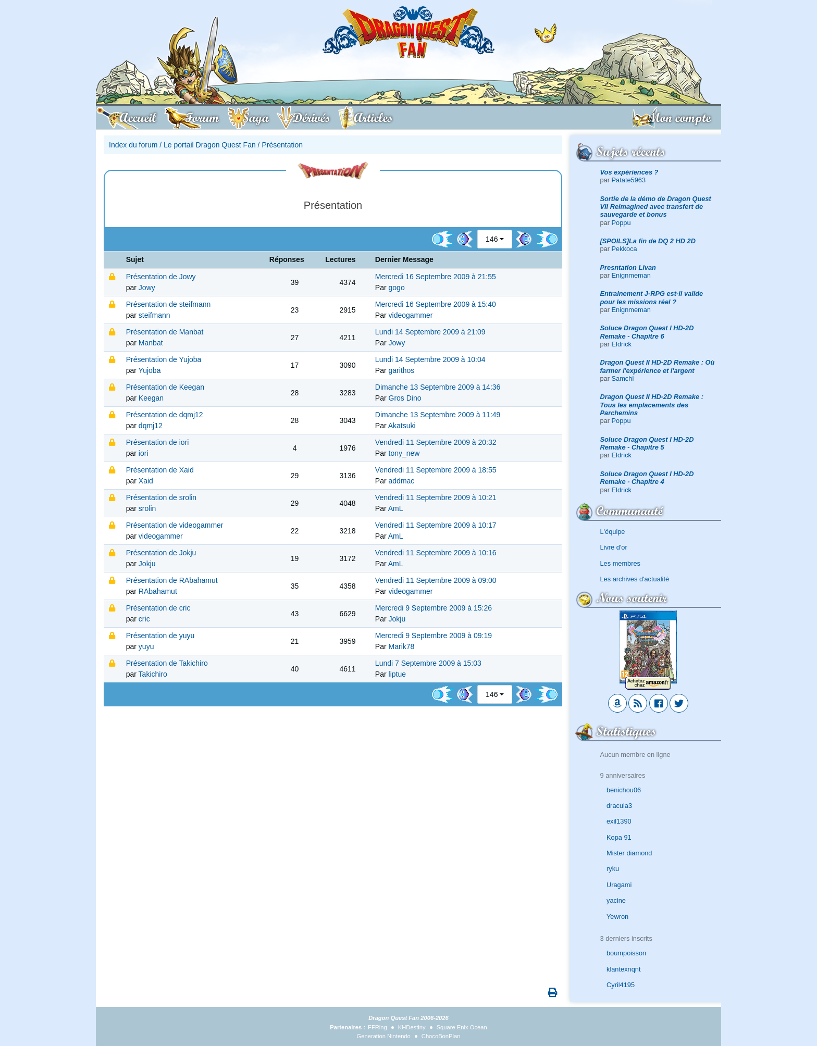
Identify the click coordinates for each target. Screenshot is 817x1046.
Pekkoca (624, 249)
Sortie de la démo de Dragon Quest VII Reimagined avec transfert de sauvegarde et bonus (655, 207)
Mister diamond (629, 853)
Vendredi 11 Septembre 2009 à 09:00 (436, 580)
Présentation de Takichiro (167, 663)
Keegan (151, 398)
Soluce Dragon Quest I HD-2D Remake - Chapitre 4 (647, 477)
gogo (397, 287)
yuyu (146, 646)
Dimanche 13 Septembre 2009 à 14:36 (438, 387)
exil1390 (619, 821)
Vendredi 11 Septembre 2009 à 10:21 (436, 497)
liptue (397, 674)
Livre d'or (613, 547)
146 (492, 239)
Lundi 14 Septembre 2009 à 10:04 (430, 359)
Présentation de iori (157, 442)
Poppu (621, 223)
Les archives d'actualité (635, 579)
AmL (395, 508)
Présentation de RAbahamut (172, 580)
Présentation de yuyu (160, 635)
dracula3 (619, 806)
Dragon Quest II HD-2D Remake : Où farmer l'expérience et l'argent (657, 366)
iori (143, 453)
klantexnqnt (623, 969)
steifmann (154, 315)
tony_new (404, 453)
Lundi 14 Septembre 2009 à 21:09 (430, 332)
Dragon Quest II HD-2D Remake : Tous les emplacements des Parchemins (651, 405)
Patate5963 (629, 180)
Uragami (619, 885)
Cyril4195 (620, 985)
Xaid (146, 481)
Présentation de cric (158, 608)
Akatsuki (402, 425)
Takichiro (153, 674)
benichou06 (623, 790)
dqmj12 (151, 425)
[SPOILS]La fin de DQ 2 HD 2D (648, 241)
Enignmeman (631, 275)
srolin (147, 508)
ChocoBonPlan (441, 1036)
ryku (612, 869)
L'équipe (612, 532)
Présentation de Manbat (165, 332)
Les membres (620, 563)
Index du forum (133, 145)
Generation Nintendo (384, 1036)
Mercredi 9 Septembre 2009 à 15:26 (433, 608)
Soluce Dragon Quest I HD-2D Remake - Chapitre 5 (647, 443)
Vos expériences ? (629, 172)
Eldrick (622, 344)
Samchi (623, 378)
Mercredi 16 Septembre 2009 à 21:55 (435, 276)
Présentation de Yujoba (164, 359)
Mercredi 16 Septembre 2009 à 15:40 (435, 304)
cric (144, 619)
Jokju (147, 563)
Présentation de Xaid (160, 470)
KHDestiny (412, 1027)
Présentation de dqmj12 (164, 414)
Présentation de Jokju (161, 553)
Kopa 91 (619, 837)
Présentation (282, 145)
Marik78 (402, 646)
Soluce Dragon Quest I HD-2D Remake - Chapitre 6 (647, 332)
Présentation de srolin (161, 497)
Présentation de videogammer (175, 525)
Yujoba (150, 370)
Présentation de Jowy (161, 276)
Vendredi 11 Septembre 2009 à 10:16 (436, 553)
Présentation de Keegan (165, 387)
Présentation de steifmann (168, 304)
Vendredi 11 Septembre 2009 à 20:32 (436, 442)
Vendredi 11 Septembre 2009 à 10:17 (436, 525)
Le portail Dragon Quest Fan (210, 145)
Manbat (151, 343)
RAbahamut (158, 591)
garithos (402, 370)
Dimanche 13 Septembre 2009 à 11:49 (438, 414)
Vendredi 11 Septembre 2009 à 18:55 (436, 470)
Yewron (617, 916)
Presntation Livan (628, 267)
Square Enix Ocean (462, 1027)
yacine (616, 900)
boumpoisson (626, 953)
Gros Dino (405, 398)
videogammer (411, 315)
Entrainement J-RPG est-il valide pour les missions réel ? (651, 297)
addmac (402, 481)
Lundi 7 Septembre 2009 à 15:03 (428, 663)
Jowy (147, 287)
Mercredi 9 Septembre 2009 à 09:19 (433, 635)
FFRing (377, 1027)
